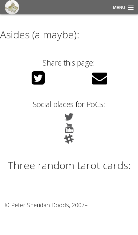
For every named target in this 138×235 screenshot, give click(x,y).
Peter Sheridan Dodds (40, 205)
